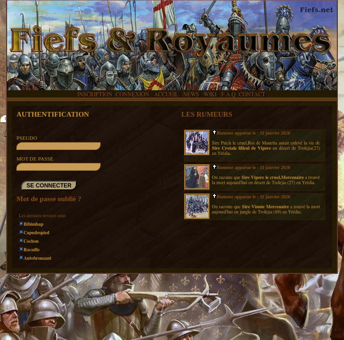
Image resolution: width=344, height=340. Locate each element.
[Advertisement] (172, 300)
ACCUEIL (166, 94)
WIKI (211, 94)
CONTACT (252, 94)
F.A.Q (228, 94)
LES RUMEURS (206, 114)
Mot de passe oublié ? (49, 199)
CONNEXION (132, 94)
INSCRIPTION (94, 94)
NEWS (191, 94)
